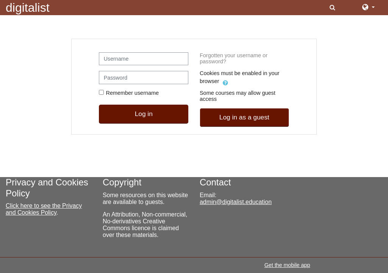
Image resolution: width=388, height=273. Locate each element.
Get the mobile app (287, 265)
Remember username (132, 93)
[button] (333, 7)
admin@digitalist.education (236, 202)
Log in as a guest (244, 117)
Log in (144, 114)
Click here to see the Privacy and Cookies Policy (44, 209)
